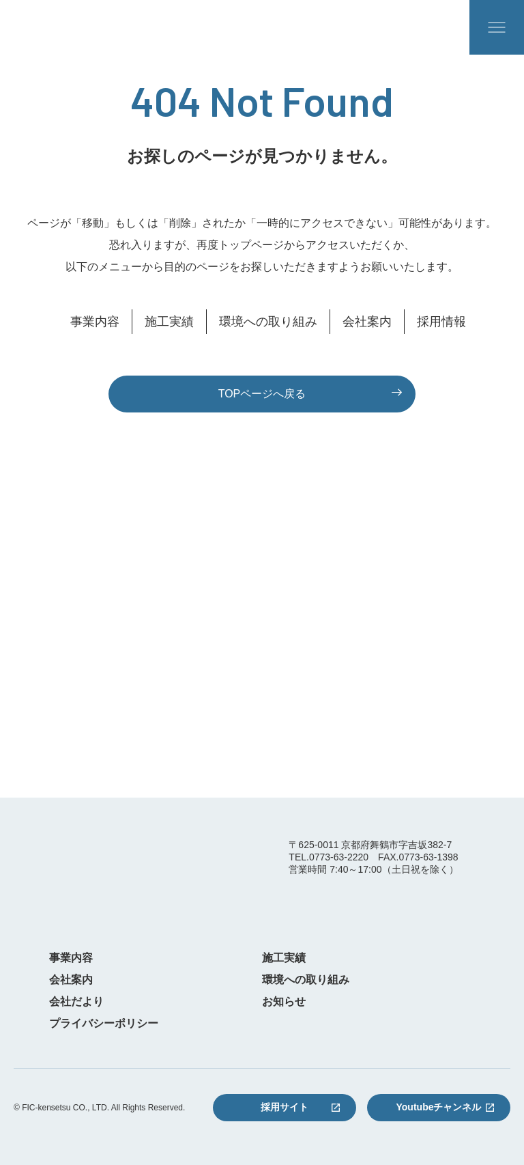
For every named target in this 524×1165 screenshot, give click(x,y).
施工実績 (169, 321)
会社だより (76, 1001)
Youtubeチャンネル (439, 1106)
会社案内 (367, 321)
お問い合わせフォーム (395, 725)
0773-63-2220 (104, 717)
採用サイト (284, 1106)
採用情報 (441, 321)
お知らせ (284, 1001)
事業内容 (94, 321)
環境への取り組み (268, 321)
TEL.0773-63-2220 (328, 857)
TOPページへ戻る (262, 393)
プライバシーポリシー (103, 1023)
